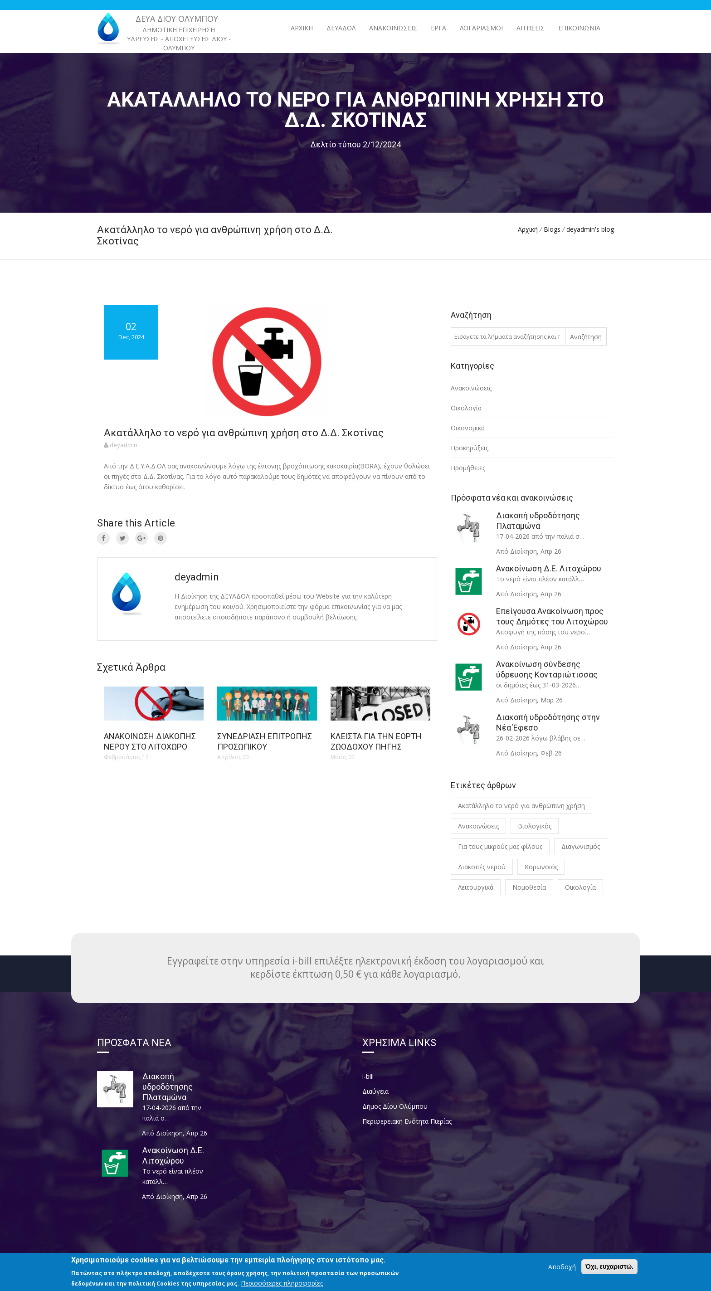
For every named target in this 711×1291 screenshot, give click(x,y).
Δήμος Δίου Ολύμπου (395, 1106)
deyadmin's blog (590, 229)
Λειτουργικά (475, 887)
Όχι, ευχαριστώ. (609, 1270)
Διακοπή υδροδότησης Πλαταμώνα (167, 1087)
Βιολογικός (534, 826)
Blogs (552, 229)
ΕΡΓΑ (438, 28)
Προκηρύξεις (469, 447)
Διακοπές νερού (482, 866)
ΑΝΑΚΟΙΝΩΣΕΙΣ (393, 28)
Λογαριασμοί (481, 28)
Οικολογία (466, 408)
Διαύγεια (375, 1091)
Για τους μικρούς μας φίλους (500, 846)
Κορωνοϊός (541, 866)
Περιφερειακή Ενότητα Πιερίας (407, 1121)
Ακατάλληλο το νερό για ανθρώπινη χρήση (521, 805)
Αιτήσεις (530, 28)
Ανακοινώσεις (471, 388)
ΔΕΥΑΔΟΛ (341, 28)
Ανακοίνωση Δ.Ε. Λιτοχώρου (548, 568)
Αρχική (302, 28)
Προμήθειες (468, 467)
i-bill (368, 1076)
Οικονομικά (468, 428)
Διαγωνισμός (580, 846)
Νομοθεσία (529, 887)
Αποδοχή (562, 1271)
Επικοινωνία (579, 28)
